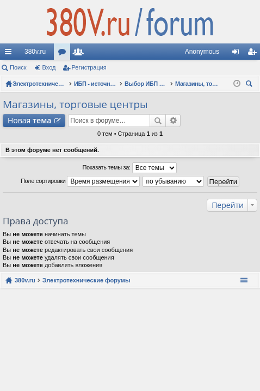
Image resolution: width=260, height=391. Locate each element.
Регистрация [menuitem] (254, 54)
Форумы (64, 54)
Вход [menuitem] (238, 54)
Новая (29, 120)
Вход (49, 67)
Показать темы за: (129, 167)
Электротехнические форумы (86, 280)
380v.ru (35, 51)
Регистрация (89, 67)
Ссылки (10, 54)
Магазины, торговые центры (75, 104)
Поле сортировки (80, 181)
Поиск (18, 67)
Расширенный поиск (173, 120)
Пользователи (80, 54)
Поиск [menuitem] (251, 85)
